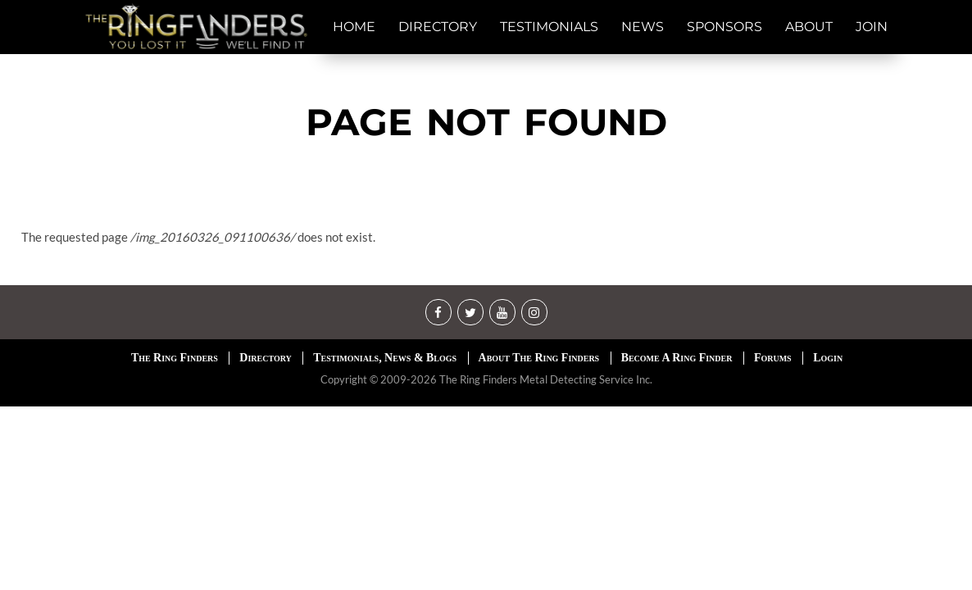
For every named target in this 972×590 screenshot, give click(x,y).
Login (828, 358)
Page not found (486, 121)
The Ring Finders (174, 358)
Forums (773, 358)
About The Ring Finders (539, 358)
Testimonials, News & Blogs (384, 358)
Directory (265, 358)
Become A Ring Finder (677, 358)
